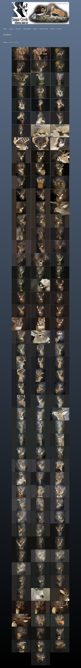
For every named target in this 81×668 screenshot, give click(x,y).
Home (5, 28)
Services (18, 28)
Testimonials (27, 28)
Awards (52, 28)
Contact (59, 28)
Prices (35, 28)
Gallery (11, 28)
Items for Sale (43, 28)
